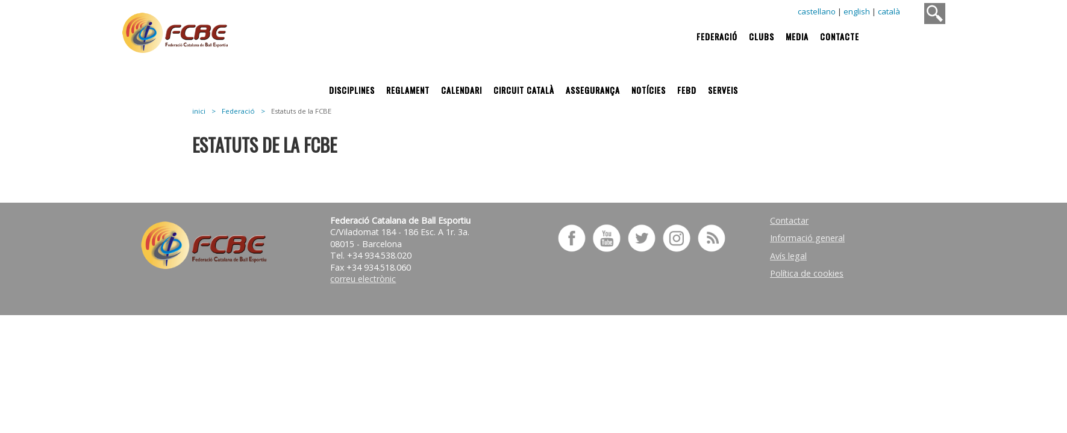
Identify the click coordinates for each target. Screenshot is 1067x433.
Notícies (648, 90)
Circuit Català (523, 90)
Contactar (789, 220)
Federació (716, 36)
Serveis (723, 90)
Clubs (761, 36)
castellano (817, 11)
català (889, 11)
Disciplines (352, 90)
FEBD (686, 90)
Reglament (408, 90)
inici (198, 110)
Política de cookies (806, 273)
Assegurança (593, 90)
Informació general (807, 238)
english (856, 11)
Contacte (839, 36)
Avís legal (788, 256)
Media (797, 36)
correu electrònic (363, 278)
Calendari (461, 90)
